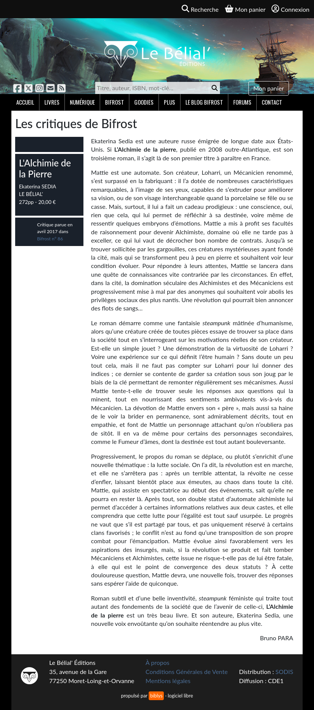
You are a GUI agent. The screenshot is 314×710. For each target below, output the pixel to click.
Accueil (25, 102)
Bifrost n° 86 (50, 238)
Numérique (82, 102)
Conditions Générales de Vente (187, 671)
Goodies (144, 102)
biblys (156, 696)
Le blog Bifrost (204, 102)
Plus (169, 102)
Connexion (290, 9)
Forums (242, 102)
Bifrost (114, 102)
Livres (52, 102)
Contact (272, 102)
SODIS (284, 671)
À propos (158, 662)
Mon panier (268, 88)
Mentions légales (168, 680)
